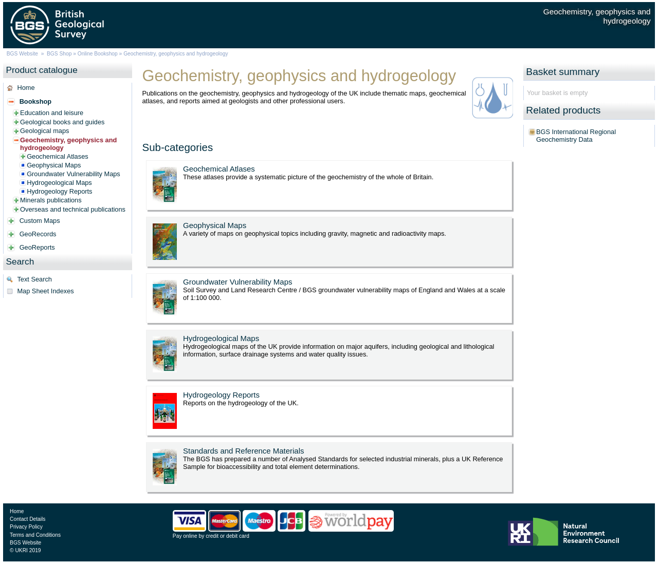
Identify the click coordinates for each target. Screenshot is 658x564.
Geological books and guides (62, 122)
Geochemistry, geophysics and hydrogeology (68, 144)
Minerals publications (51, 200)
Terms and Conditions (35, 535)
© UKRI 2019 (25, 550)
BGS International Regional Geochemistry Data (576, 135)
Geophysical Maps (54, 165)
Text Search (34, 279)
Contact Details (27, 519)
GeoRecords (38, 234)
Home (25, 87)
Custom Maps (40, 220)
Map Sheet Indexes (45, 291)
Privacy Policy (26, 527)
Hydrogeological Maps (59, 182)
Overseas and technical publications (72, 209)
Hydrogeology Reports (59, 191)
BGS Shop (59, 54)
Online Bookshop (98, 54)
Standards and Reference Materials (243, 450)
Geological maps (44, 131)
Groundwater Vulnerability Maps (73, 174)
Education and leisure (51, 113)
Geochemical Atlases (57, 156)
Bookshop (36, 101)
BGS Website (22, 54)
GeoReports (37, 247)
